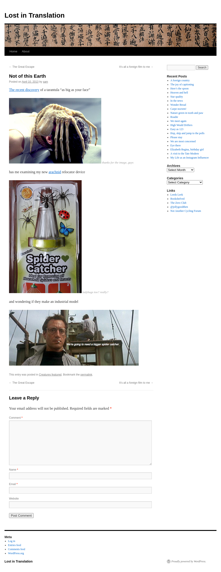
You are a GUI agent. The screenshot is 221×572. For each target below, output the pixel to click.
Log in (11, 541)
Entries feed (14, 545)
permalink (86, 374)
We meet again (178, 121)
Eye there (175, 145)
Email (13, 484)
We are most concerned (183, 141)
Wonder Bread (178, 104)
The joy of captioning (182, 84)
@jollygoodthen (179, 206)
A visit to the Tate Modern (184, 153)
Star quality (176, 96)
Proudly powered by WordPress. (188, 561)
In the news (176, 100)
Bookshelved (177, 198)
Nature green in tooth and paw (186, 112)
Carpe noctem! (178, 108)
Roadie (174, 117)
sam (45, 81)
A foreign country (180, 80)
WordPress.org (16, 553)
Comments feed (16, 549)
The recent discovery (24, 90)
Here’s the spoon (179, 88)
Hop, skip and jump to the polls (187, 133)
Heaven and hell (179, 92)
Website (14, 498)
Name (13, 469)
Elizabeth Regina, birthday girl (187, 149)
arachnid (55, 172)
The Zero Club (178, 202)
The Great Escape (22, 66)
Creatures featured (50, 374)
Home (13, 51)
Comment (16, 417)
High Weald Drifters (181, 125)
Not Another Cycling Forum (185, 210)
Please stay (176, 137)
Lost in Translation (35, 15)
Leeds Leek (176, 194)
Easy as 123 (176, 129)
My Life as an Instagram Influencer (189, 157)
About (26, 51)
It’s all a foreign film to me (136, 66)
